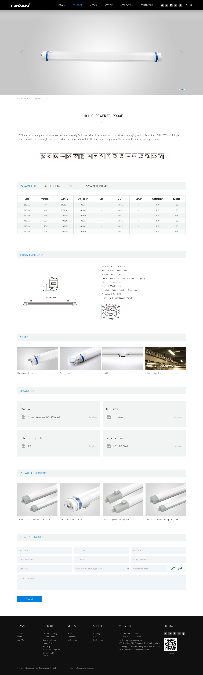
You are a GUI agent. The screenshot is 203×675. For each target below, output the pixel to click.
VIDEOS (93, 5)
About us (21, 633)
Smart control (97, 186)
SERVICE (108, 5)
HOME (19, 98)
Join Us (20, 640)
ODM (95, 636)
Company (72, 636)
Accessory (52, 186)
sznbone (90, 668)
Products (71, 633)
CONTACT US (147, 5)
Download (93, 417)
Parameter (28, 186)
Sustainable (98, 640)
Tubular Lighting (49, 636)
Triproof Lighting (41, 98)
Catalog (96, 633)
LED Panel (47, 656)
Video (73, 186)
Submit (29, 598)
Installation (72, 640)
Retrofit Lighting (50, 653)
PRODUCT (77, 5)
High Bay (46, 646)
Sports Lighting (49, 640)
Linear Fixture (49, 643)
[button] (179, 89)
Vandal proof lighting (51, 649)
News (19, 636)
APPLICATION (126, 5)
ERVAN (61, 5)
